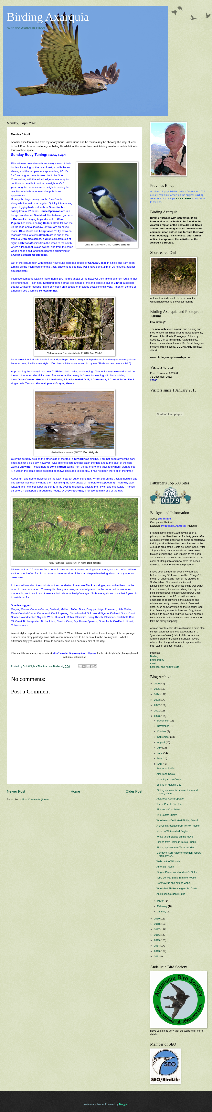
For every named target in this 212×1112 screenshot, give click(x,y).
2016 (157, 934)
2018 (157, 923)
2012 (157, 956)
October (162, 731)
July (159, 747)
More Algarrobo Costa (168, 779)
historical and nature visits (164, 666)
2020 (157, 716)
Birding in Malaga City (168, 784)
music (153, 663)
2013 (157, 951)
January (162, 911)
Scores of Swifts (165, 768)
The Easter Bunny (166, 814)
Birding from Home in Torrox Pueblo (176, 841)
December (163, 720)
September (163, 736)
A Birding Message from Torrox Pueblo (177, 825)
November (163, 725)
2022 (157, 705)
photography (157, 659)
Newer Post (16, 791)
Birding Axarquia (48, 16)
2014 (157, 945)
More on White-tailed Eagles (172, 831)
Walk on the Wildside (168, 861)
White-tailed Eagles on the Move (174, 836)
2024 (157, 694)
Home (75, 791)
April (160, 763)
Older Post (134, 791)
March (161, 900)
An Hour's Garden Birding (170, 893)
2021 (157, 710)
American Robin (165, 866)
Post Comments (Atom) (35, 799)
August (161, 742)
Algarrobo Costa (165, 773)
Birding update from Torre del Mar (175, 847)
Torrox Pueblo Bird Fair (169, 804)
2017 (157, 929)
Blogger (123, 1104)
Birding (154, 656)
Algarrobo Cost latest (168, 809)
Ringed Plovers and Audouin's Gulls (176, 872)
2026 (157, 683)
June (160, 753)
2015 (157, 940)
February (162, 906)
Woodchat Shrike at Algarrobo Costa (176, 888)
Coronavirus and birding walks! (173, 882)
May (160, 758)
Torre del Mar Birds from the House (176, 877)
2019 (157, 918)
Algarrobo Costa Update (170, 798)
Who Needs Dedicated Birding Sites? (177, 820)
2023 (157, 699)
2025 (157, 688)
